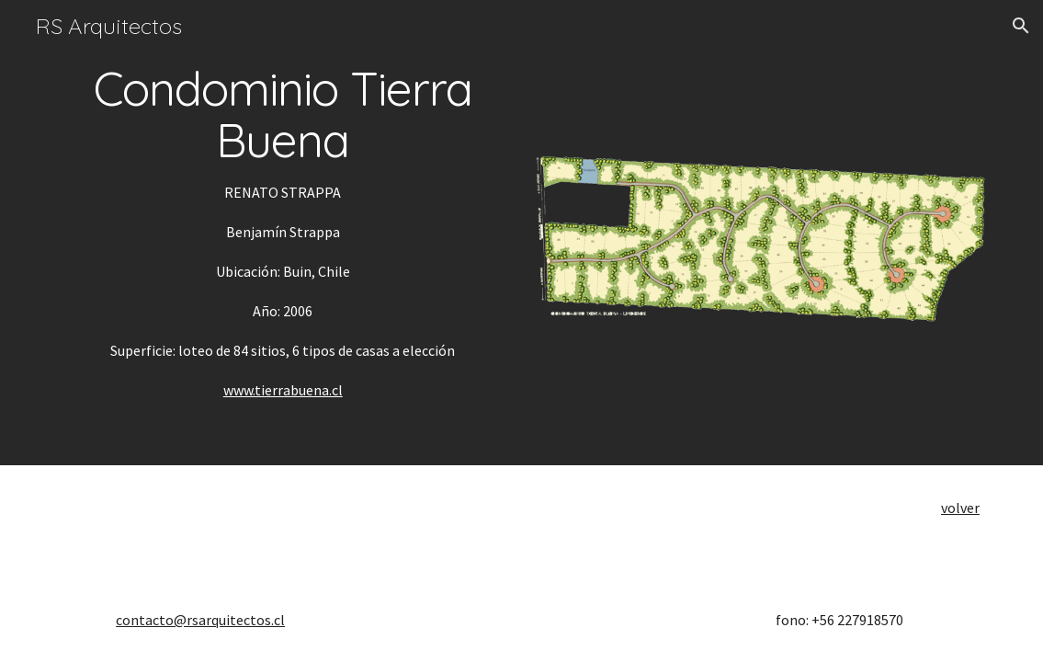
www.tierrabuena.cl (283, 390)
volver (960, 507)
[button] (1021, 26)
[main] (283, 232)
